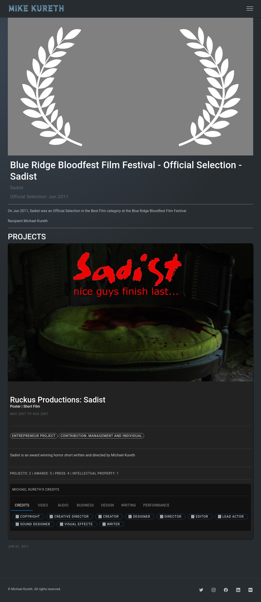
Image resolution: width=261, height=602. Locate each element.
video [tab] (43, 505)
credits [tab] (22, 505)
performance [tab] (156, 505)
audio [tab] (63, 505)
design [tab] (107, 505)
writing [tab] (129, 505)
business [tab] (85, 505)
